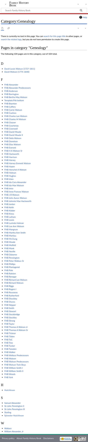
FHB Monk (9, 248)
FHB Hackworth (11, 154)
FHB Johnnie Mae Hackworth (17, 201)
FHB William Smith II (13, 371)
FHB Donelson (11, 141)
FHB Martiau (10, 235)
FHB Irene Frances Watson (16, 191)
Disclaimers (48, 438)
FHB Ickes (8, 179)
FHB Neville (9, 251)
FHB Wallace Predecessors (16, 355)
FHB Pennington (11, 257)
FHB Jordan (9, 204)
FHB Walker (9, 352)
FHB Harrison (10, 157)
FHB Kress (9, 213)
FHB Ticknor (10, 333)
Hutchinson (9, 390)
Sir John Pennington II (14, 406)
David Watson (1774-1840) (16, 72)
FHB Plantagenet (12, 267)
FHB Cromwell (11, 128)
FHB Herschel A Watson (15, 169)
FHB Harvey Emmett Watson (17, 163)
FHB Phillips (9, 264)
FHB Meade (9, 242)
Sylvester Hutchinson (14, 415)
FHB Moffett (10, 245)
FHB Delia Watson (12, 138)
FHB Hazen (9, 166)
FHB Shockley (10, 298)
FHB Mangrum (11, 229)
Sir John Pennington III (14, 409)
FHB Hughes (10, 176)
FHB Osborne (10, 254)
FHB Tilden (9, 336)
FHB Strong (9, 320)
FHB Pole (8, 270)
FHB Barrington (11, 94)
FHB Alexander (11, 84)
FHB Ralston (10, 273)
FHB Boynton (10, 103)
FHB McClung (10, 239)
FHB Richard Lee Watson (15, 280)
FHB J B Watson (11, 195)
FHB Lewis (9, 220)
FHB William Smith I (13, 368)
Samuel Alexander (12, 403)
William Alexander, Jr (13, 431)
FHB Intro (8, 188)
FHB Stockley (10, 317)
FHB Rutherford (11, 295)
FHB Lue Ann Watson (14, 226)
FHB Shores (9, 302)
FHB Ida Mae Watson (14, 185)
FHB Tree (8, 343)
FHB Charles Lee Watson (15, 116)
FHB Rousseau (11, 292)
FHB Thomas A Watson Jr (16, 327)
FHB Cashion (10, 113)
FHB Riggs (9, 286)
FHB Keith (9, 207)
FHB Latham (10, 217)
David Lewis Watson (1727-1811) (19, 69)
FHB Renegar (10, 276)
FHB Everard (10, 147)
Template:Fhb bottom (14, 100)
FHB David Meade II (13, 135)
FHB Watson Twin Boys (15, 364)
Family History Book (19, 4)
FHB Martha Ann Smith (15, 232)
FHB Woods (9, 374)
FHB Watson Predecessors (16, 361)
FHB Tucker (9, 346)
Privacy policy (8, 438)
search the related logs (11, 39)
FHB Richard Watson (13, 283)
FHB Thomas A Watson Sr (16, 330)
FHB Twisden (10, 349)
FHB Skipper (10, 305)
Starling (7, 412)
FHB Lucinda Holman (14, 223)
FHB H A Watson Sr (13, 150)
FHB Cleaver (10, 122)
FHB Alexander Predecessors (17, 88)
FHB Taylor (9, 324)
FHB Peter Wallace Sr (14, 261)
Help (85, 17)
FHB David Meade (12, 132)
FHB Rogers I (10, 289)
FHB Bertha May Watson (15, 97)
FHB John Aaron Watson (15, 198)
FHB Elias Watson (12, 144)
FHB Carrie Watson (13, 110)
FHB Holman (10, 172)
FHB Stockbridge (12, 314)
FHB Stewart (10, 311)
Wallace (7, 428)
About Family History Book (29, 438)
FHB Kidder (9, 210)
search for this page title (55, 36)
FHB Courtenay (11, 125)
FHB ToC (8, 339)
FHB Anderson (11, 91)
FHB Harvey (10, 160)
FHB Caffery (10, 106)
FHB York (8, 377)
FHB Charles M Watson (15, 119)
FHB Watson (10, 358)
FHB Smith (9, 308)
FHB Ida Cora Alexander (15, 182)
